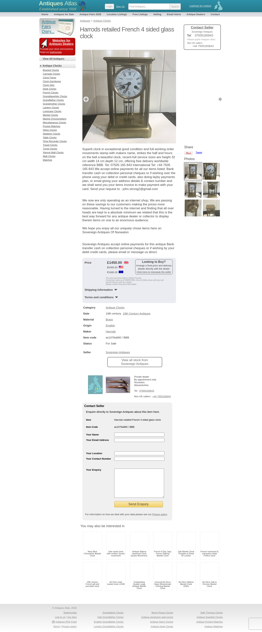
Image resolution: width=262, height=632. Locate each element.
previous (85, 93)
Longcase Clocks (52, 111)
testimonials (56, 52)
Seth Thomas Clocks (211, 612)
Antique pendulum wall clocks (157, 617)
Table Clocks (50, 137)
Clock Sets (48, 85)
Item (88, 414)
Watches (47, 160)
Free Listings (140, 14)
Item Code (92, 421)
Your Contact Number (98, 453)
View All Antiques (53, 58)
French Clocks (50, 92)
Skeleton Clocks (51, 133)
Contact (215, 14)
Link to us (60, 617)
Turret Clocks (50, 148)
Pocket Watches (51, 126)
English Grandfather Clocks (108, 621)
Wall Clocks (49, 156)
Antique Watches (214, 626)
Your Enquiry (93, 464)
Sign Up (120, 6)
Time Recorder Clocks (55, 141)
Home (45, 14)
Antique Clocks (115, 301)
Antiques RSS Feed (66, 621)
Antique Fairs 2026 (90, 14)
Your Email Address (97, 434)
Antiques (58, 3)
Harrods (111, 325)
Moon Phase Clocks (162, 612)
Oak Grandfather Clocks (110, 617)
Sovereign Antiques (118, 346)
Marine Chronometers (54, 118)
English (110, 319)
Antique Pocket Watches (209, 621)
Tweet (199, 58)
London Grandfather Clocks (109, 626)
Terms (56, 626)
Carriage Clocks (51, 73)
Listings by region (200, 5)
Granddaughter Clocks (55, 96)
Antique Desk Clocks (162, 626)
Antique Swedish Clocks (210, 617)
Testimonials (70, 612)
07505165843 (146, 385)
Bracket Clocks (51, 70)
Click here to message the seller (154, 266)
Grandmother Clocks (54, 103)
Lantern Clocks (51, 107)
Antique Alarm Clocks (161, 621)
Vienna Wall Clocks (53, 152)
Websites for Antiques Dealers (61, 42)
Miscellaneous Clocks (54, 122)
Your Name (92, 429)
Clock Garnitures (52, 81)
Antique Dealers (196, 14)
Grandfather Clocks (53, 100)
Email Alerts (174, 14)
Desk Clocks (49, 88)
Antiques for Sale (64, 14)
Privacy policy (159, 514)
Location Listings (117, 14)
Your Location (94, 447)
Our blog (72, 617)
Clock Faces (49, 77)
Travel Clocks (50, 145)
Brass (109, 313)
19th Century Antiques (136, 307)
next (173, 93)
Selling (157, 14)
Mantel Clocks (50, 115)
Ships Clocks (50, 130)
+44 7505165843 (161, 390)
